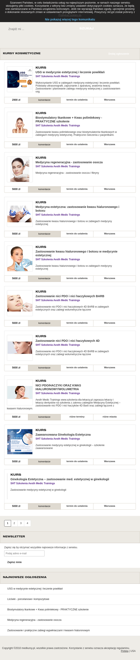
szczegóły (123, 99)
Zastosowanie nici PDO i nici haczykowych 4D (68, 340)
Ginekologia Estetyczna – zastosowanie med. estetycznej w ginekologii (59, 479)
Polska (124, 651)
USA (133, 651)
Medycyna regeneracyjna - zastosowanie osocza (69, 162)
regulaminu (123, 648)
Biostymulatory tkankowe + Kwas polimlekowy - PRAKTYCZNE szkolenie (48, 609)
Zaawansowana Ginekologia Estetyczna (63, 434)
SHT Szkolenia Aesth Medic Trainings (58, 76)
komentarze (44, 100)
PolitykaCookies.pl (70, 15)
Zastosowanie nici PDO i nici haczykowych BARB (70, 296)
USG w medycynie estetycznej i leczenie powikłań (70, 72)
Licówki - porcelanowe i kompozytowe (28, 599)
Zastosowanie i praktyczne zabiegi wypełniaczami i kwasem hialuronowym (48, 630)
